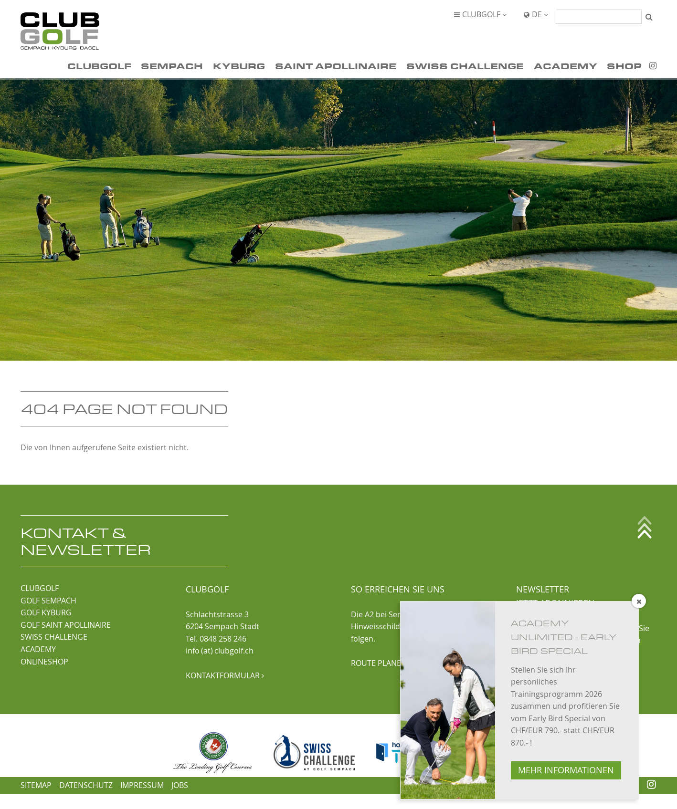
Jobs (179, 785)
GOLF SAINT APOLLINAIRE (66, 625)
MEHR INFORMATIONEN (566, 770)
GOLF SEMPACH (48, 600)
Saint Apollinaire (335, 66)
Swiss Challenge (465, 66)
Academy (565, 66)
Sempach (172, 66)
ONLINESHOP (44, 661)
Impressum (142, 785)
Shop (624, 66)
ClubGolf (99, 66)
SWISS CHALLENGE (54, 637)
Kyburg (239, 66)
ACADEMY (38, 649)
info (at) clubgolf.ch (220, 650)
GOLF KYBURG (46, 612)
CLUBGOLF (40, 588)
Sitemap (36, 785)
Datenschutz (86, 785)
